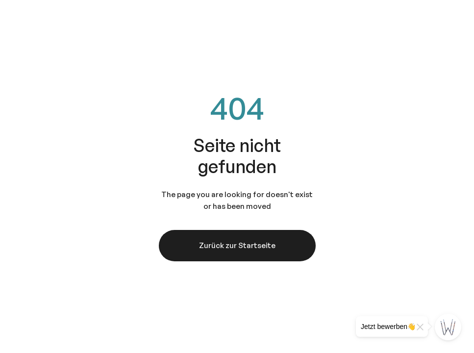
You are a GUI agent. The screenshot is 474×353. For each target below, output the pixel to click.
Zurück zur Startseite (237, 245)
